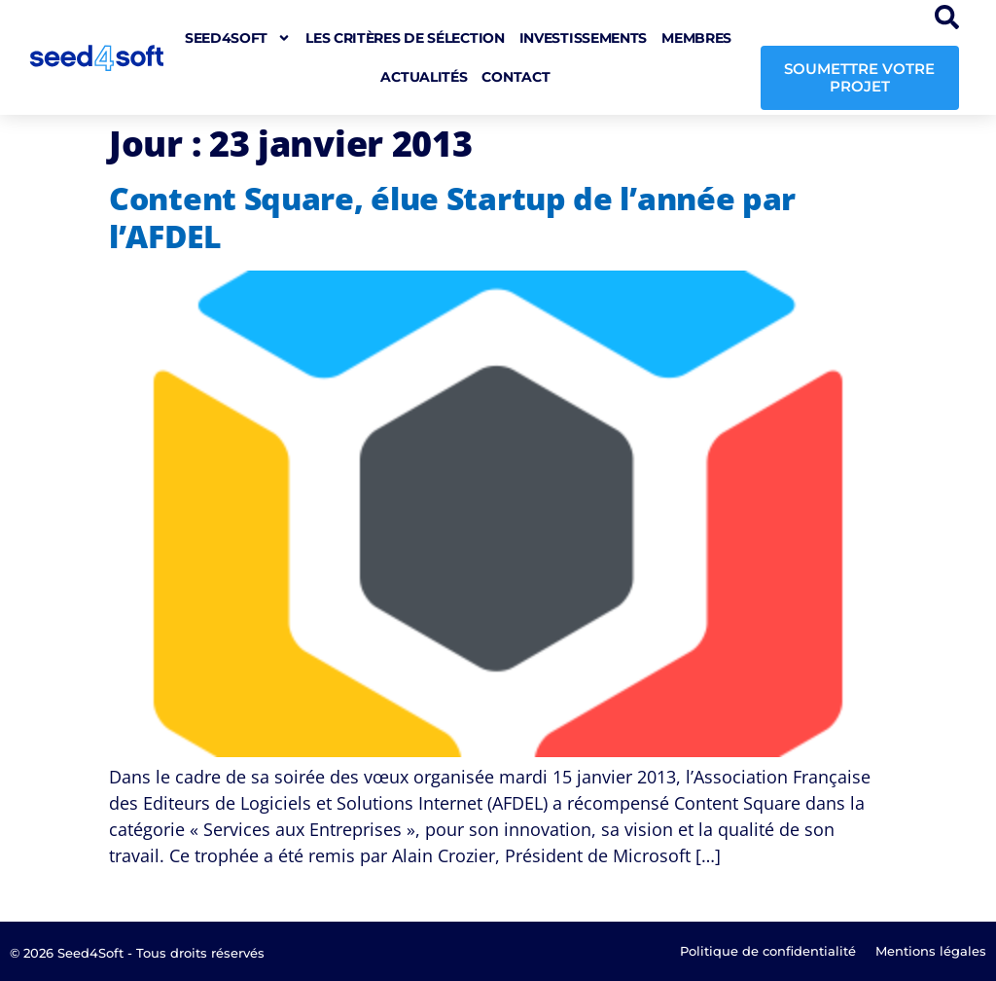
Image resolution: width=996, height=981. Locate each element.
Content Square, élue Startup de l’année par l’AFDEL (452, 216)
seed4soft (238, 37)
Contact (515, 77)
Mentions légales (930, 951)
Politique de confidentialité (768, 951)
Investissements (583, 38)
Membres (696, 38)
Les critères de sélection (405, 38)
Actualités (423, 77)
